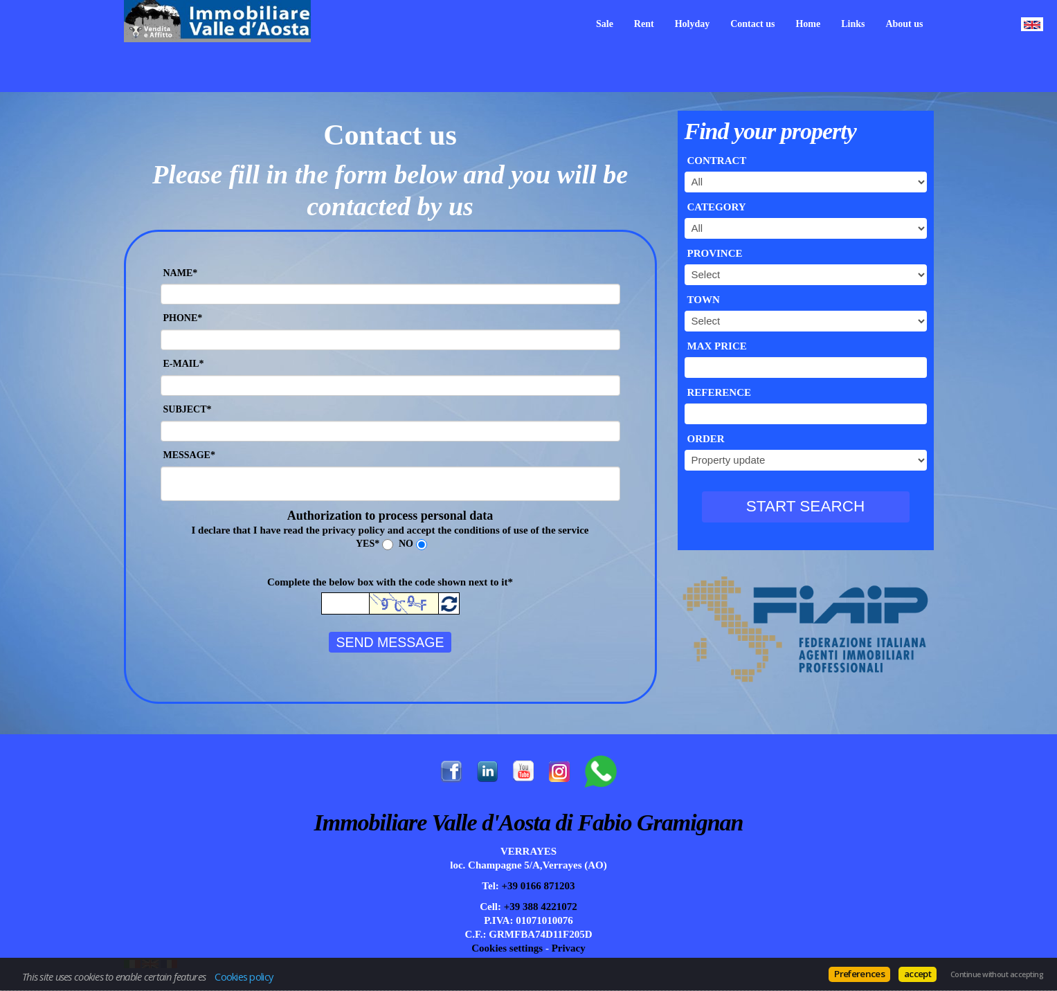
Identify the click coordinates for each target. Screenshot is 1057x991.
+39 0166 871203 (537, 885)
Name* (180, 273)
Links (853, 24)
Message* (189, 455)
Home (807, 24)
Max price (717, 346)
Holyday (692, 24)
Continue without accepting (996, 974)
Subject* (187, 409)
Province (715, 253)
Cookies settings (507, 948)
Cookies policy (244, 976)
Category (716, 206)
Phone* (183, 318)
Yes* (367, 543)
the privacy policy (345, 530)
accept (917, 973)
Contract (717, 160)
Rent (644, 24)
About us (904, 24)
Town (703, 299)
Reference (719, 392)
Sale (604, 24)
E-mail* (183, 363)
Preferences (859, 973)
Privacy (569, 948)
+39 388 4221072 (539, 906)
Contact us (752, 24)
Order (706, 438)
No (406, 543)
